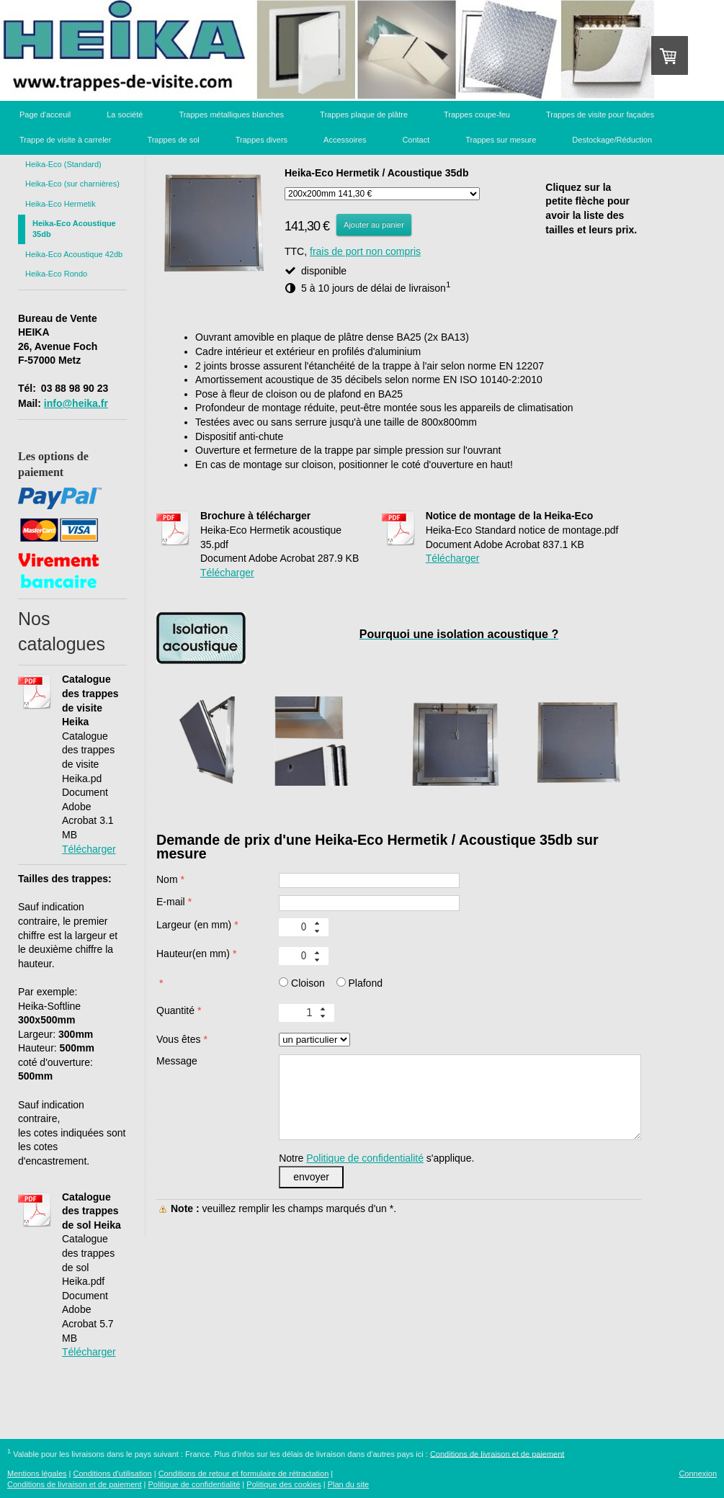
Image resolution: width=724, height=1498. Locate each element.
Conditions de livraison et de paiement (497, 1453)
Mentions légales (37, 1473)
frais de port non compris (365, 251)
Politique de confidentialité (365, 1158)
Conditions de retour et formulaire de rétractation (243, 1473)
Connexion (698, 1473)
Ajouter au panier (374, 224)
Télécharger (89, 849)
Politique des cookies (283, 1484)
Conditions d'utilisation (112, 1473)
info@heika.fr (76, 403)
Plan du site (348, 1484)
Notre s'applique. (376, 1158)
